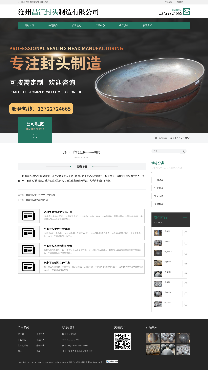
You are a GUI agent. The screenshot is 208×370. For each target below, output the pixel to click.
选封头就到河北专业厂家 (58, 212)
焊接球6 (168, 292)
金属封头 (40, 334)
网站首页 (29, 25)
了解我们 (179, 2)
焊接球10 (168, 252)
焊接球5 (168, 303)
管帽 (38, 351)
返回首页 (174, 138)
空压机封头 (23, 345)
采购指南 (159, 204)
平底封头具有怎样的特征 (58, 245)
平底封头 (22, 340)
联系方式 (147, 25)
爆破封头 (40, 345)
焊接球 (21, 334)
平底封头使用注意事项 (57, 229)
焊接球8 (168, 272)
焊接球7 (168, 282)
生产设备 (123, 25)
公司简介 (53, 25)
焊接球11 (168, 241)
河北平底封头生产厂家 (57, 262)
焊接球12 (168, 231)
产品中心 (100, 25)
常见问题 (159, 196)
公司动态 (76, 25)
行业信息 (159, 188)
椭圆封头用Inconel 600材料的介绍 (40, 195)
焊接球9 (168, 262)
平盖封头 (40, 340)
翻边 (20, 351)
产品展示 (168, 2)
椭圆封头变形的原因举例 (37, 200)
